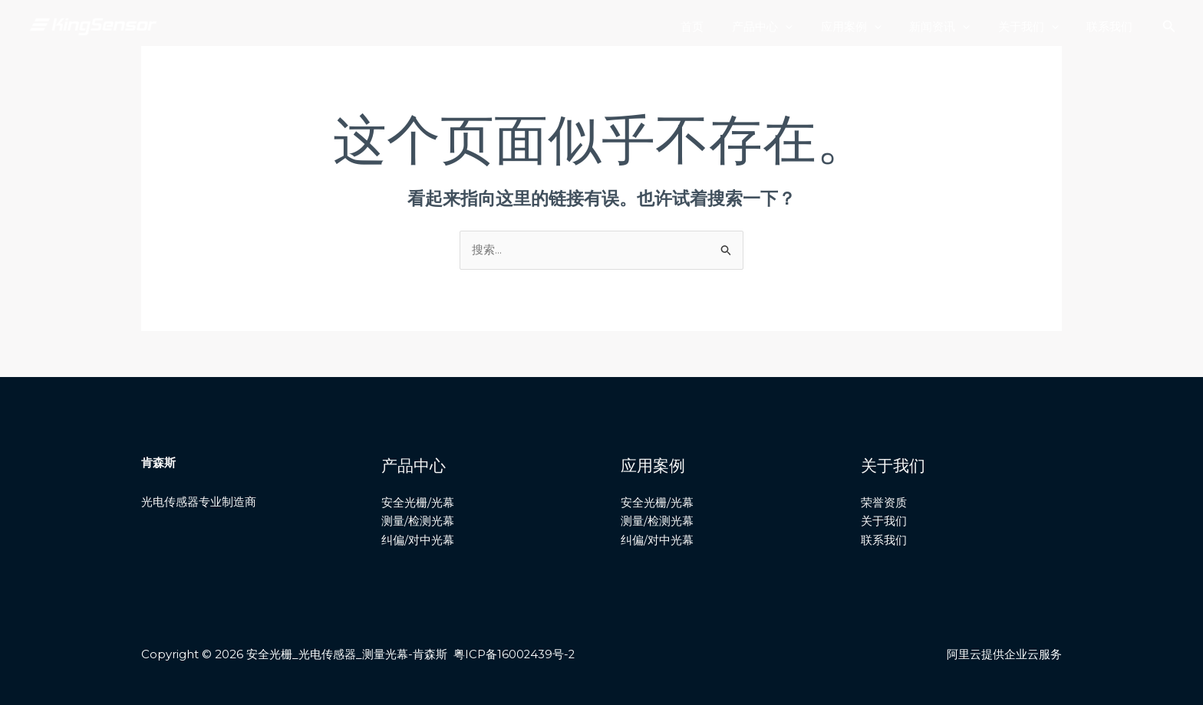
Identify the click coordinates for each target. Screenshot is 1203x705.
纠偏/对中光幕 (417, 540)
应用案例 (869, 27)
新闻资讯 (952, 27)
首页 (720, 26)
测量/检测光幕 (417, 521)
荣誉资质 (884, 503)
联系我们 (1112, 26)
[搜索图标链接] (1169, 27)
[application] (808, 27)
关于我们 (1036, 27)
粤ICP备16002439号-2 (514, 655)
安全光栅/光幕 (417, 503)
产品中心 (785, 27)
